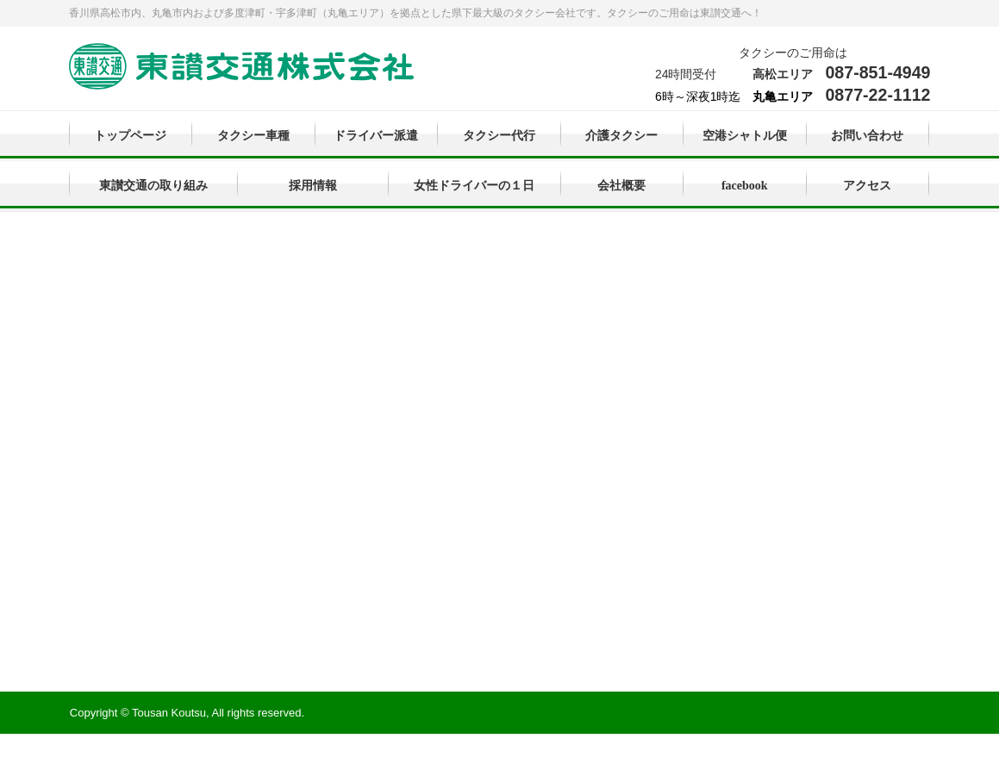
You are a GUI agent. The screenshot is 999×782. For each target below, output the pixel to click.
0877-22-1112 (877, 94)
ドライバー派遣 (376, 135)
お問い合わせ (867, 135)
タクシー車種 (253, 135)
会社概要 (621, 185)
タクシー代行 (499, 135)
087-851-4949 (877, 72)
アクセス (867, 185)
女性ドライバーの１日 (474, 185)
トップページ (130, 135)
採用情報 (313, 185)
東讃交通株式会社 (241, 68)
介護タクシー (621, 135)
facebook (744, 185)
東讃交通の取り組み (153, 185)
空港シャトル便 (744, 135)
